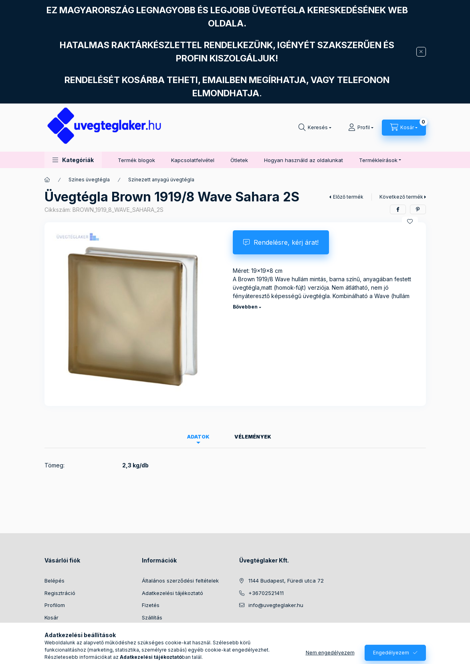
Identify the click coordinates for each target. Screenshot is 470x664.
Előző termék (348, 197)
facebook (242, 625)
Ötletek (239, 160)
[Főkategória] (47, 179)
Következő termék (401, 197)
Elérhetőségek (160, 629)
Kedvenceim (59, 629)
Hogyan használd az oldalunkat (303, 160)
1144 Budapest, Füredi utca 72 (286, 580)
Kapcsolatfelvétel (192, 160)
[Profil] (361, 128)
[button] (73, 160)
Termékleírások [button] (378, 160)
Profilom (54, 605)
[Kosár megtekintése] (404, 128)
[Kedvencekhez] (410, 221)
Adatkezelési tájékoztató (172, 593)
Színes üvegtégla (89, 180)
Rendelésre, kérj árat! (286, 242)
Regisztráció (59, 593)
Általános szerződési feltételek (180, 580)
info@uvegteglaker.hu (275, 605)
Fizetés (150, 605)
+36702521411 (266, 593)
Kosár (51, 617)
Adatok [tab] (198, 437)
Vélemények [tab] (252, 437)
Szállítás (152, 617)
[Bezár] (421, 52)
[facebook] (398, 209)
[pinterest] (418, 209)
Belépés (54, 580)
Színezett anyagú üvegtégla (161, 180)
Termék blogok (136, 160)
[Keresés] (315, 128)
